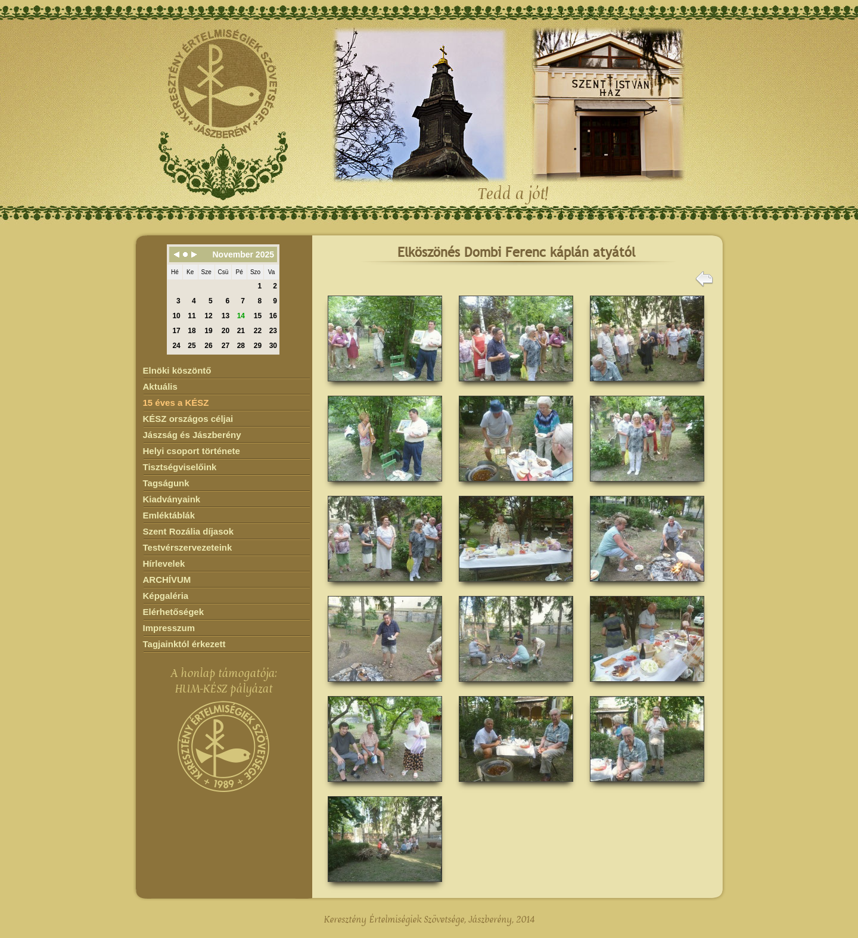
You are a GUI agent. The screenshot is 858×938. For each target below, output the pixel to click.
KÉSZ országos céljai (188, 419)
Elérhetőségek (173, 612)
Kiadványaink (172, 499)
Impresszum (169, 628)
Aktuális (160, 386)
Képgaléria (166, 596)
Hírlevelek (164, 563)
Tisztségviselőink (180, 467)
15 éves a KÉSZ (176, 402)
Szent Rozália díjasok (188, 531)
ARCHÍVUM (167, 579)
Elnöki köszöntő (177, 370)
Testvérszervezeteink (187, 547)
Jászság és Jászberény (192, 435)
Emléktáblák (169, 515)
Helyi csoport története (191, 451)
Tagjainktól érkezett (184, 644)
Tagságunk (166, 483)
